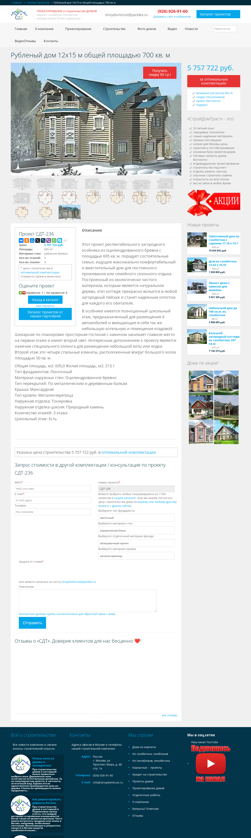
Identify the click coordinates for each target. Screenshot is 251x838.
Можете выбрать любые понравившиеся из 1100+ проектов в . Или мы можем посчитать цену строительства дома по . (137, 500)
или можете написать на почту (57, 582)
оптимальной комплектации (40, 272)
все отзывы (169, 715)
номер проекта (109, 482)
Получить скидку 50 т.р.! (160, 72)
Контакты (51, 41)
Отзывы (137, 815)
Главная (21, 29)
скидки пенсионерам (210, 97)
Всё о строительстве (33, 735)
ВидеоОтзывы (25, 41)
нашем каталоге (125, 498)
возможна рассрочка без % (214, 93)
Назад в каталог (45, 299)
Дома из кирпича (144, 747)
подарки (201, 105)
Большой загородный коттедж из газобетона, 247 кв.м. (224, 338)
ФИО (19, 482)
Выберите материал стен (115, 523)
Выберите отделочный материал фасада (126, 536)
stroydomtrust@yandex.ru (126, 14)
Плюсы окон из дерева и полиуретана (43, 761)
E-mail (20, 494)
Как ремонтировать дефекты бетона (46, 801)
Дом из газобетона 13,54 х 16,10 (222, 263)
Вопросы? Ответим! (145, 809)
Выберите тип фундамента (116, 510)
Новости (191, 29)
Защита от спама (31, 561)
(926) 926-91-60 (103, 775)
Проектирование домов (148, 788)
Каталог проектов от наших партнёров (45, 314)
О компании (140, 802)
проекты (156, 767)
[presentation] (48, 572)
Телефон (20, 505)
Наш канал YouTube (210, 752)
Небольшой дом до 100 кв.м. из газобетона (223, 311)
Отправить (32, 623)
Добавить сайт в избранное (172, 16)
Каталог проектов (215, 14)
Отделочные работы (146, 795)
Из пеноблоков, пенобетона (151, 761)
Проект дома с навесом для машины (219, 286)
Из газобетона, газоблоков (150, 754)
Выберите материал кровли (117, 549)
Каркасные (139, 767)
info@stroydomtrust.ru (108, 782)
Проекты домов (142, 781)
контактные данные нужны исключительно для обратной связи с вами (67, 614)
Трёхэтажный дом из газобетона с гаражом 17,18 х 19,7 (224, 239)
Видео (172, 29)
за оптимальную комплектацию (214, 81)
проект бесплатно (208, 101)
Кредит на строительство (149, 774)
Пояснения (26, 587)
